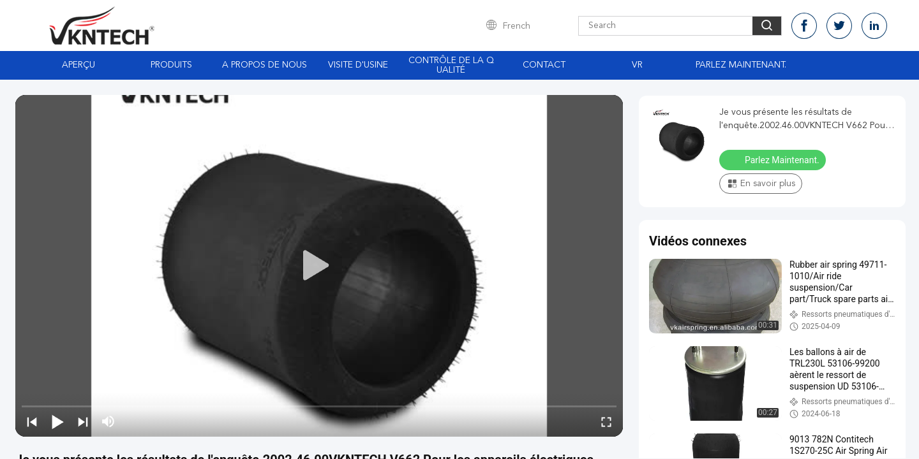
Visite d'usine (358, 65)
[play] (319, 266)
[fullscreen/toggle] (606, 421)
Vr (637, 65)
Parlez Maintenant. (741, 65)
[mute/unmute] (108, 421)
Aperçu (78, 65)
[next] (83, 421)
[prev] (32, 421)
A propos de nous (264, 65)
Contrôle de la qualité (451, 65)
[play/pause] (57, 421)
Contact (544, 65)
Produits (171, 65)
